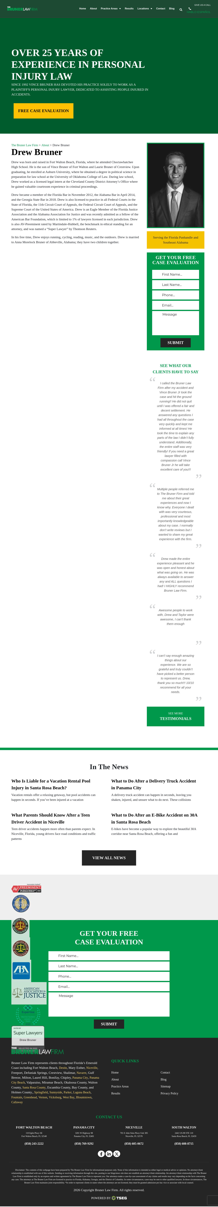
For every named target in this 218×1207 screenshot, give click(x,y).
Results (125, 9)
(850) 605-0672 (134, 1143)
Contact (156, 9)
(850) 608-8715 (184, 1143)
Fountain (37, 1097)
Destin (63, 1068)
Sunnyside (74, 1092)
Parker (86, 1092)
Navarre (82, 1073)
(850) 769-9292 (84, 1143)
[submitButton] (175, 342)
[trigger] (179, 9)
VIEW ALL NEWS (109, 858)
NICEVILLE (134, 1127)
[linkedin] (109, 1154)
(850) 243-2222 (194, 8)
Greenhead (52, 1097)
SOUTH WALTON (184, 1127)
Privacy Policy (170, 1094)
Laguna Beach (20, 1097)
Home (78, 9)
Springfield (58, 1092)
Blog (167, 9)
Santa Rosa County (45, 1087)
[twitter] (116, 1154)
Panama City (80, 1077)
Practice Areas (107, 9)
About (89, 9)
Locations (141, 9)
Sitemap (166, 1086)
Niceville (93, 1068)
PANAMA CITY (84, 1127)
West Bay (93, 1097)
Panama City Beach (24, 1082)
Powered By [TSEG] (109, 1198)
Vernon (65, 1097)
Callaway (36, 1102)
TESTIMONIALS (175, 716)
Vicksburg (78, 1097)
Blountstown (19, 1102)
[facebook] (101, 1154)
